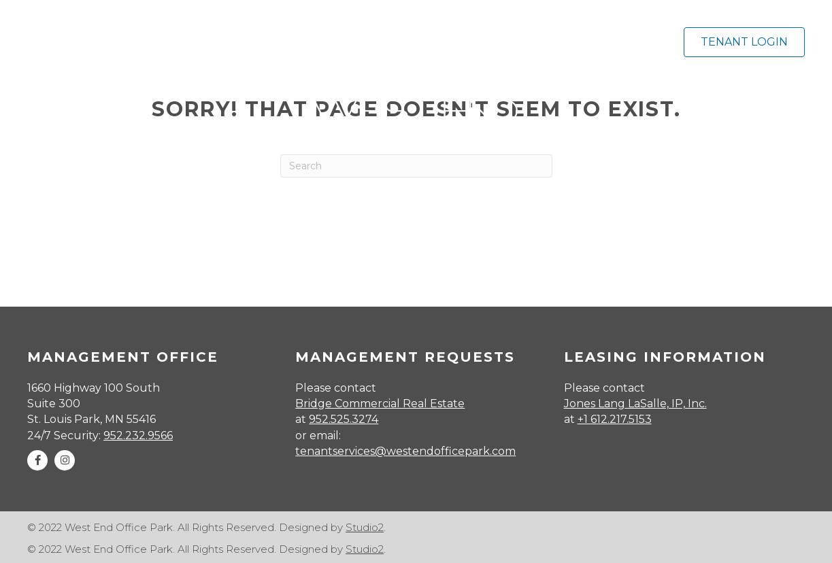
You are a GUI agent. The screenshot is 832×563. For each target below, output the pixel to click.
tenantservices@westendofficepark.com (405, 451)
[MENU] (147, 38)
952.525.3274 (343, 419)
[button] (37, 460)
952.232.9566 (138, 435)
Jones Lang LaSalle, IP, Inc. (635, 403)
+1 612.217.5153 (615, 419)
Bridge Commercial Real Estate (380, 403)
